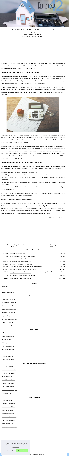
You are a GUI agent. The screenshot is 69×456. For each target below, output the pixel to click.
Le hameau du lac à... (7, 332)
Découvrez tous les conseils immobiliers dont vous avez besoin (25, 256)
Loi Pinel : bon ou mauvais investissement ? (20, 258)
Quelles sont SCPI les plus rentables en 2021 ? (21, 278)
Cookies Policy (41, 454)
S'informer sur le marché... (8, 305)
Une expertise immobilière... (8, 349)
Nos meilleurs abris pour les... (9, 312)
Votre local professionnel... (8, 346)
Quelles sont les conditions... (9, 309)
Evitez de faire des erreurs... (8, 383)
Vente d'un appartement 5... (8, 356)
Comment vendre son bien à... (9, 413)
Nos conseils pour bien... (8, 376)
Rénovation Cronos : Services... (9, 319)
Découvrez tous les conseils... (9, 370)
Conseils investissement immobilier (32, 34)
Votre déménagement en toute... (9, 427)
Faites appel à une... (7, 342)
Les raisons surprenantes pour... (9, 390)
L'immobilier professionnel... (8, 380)
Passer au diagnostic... (7, 400)
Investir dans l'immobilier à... (8, 407)
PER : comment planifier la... (9, 299)
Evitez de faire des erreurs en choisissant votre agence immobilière (26, 266)
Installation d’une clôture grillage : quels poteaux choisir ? (52, 245)
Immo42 (33, 32)
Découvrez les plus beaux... (8, 336)
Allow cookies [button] (21, 450)
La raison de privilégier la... (8, 322)
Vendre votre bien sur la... (8, 423)
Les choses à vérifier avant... (9, 403)
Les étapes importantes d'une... (9, 302)
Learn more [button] (16, 447)
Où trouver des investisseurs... (9, 417)
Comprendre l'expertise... (8, 366)
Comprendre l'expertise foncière (17, 253)
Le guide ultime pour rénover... (9, 316)
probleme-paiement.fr (27, 199)
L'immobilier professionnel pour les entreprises (21, 264)
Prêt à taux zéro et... (7, 393)
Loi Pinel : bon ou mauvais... (8, 373)
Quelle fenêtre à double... (8, 292)
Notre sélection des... (7, 339)
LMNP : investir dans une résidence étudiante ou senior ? (23, 269)
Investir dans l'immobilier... (8, 359)
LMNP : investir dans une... (8, 386)
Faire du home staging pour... (9, 420)
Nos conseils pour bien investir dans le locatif (20, 261)
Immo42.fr (30, 454)
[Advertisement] (33, 48)
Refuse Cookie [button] (9, 450)
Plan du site (4, 286)
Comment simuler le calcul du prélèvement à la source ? (13, 245)
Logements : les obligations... (9, 410)
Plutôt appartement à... (7, 326)
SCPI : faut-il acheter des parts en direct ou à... (33, 36)
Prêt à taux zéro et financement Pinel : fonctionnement (23, 275)
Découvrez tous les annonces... (9, 353)
